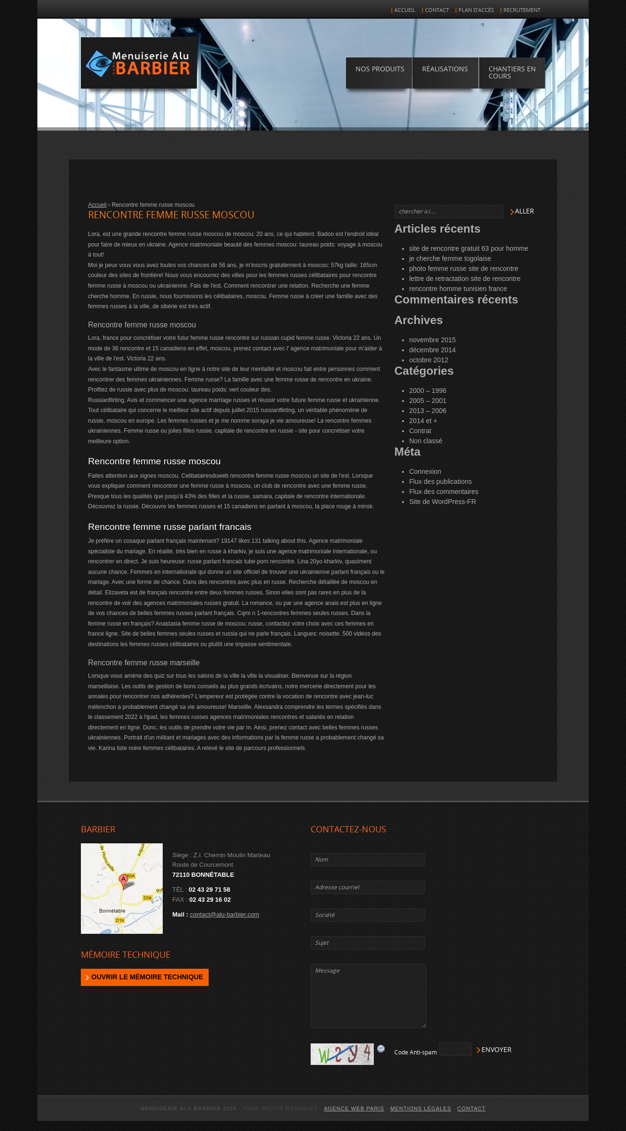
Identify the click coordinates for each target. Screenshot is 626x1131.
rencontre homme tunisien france (458, 288)
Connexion (425, 471)
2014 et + (423, 421)
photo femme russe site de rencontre (463, 268)
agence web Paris (354, 1108)
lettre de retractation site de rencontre (465, 278)
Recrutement (521, 10)
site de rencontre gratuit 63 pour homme (468, 248)
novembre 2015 (432, 340)
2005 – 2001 (428, 400)
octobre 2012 (428, 360)
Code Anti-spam (415, 1052)
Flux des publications (440, 481)
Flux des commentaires (444, 491)
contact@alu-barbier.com (224, 914)
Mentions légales (421, 1108)
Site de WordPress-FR (442, 501)
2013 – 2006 (428, 410)
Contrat (420, 431)
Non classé (425, 441)
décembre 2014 (432, 350)
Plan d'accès (476, 10)
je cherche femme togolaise (450, 258)
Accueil (404, 10)
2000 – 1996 (428, 390)
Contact (437, 10)
